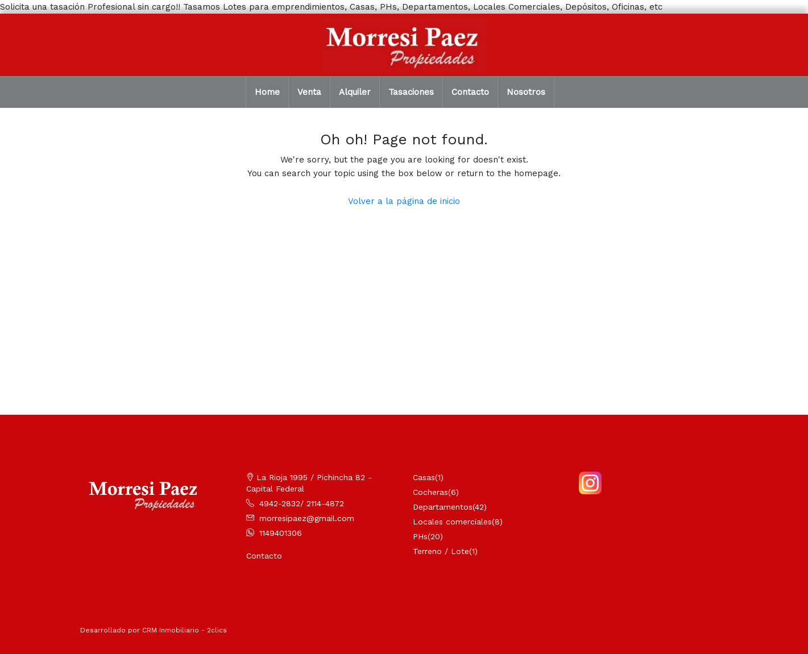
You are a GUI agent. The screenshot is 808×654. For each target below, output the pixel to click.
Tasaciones (411, 92)
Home (267, 92)
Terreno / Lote (441, 551)
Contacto (470, 92)
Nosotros (526, 92)
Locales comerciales (452, 521)
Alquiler (355, 92)
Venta (309, 92)
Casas (424, 477)
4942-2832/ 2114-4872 (301, 503)
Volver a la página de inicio (404, 201)
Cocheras (430, 492)
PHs (420, 536)
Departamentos (443, 506)
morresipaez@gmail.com (306, 518)
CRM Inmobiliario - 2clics (184, 630)
